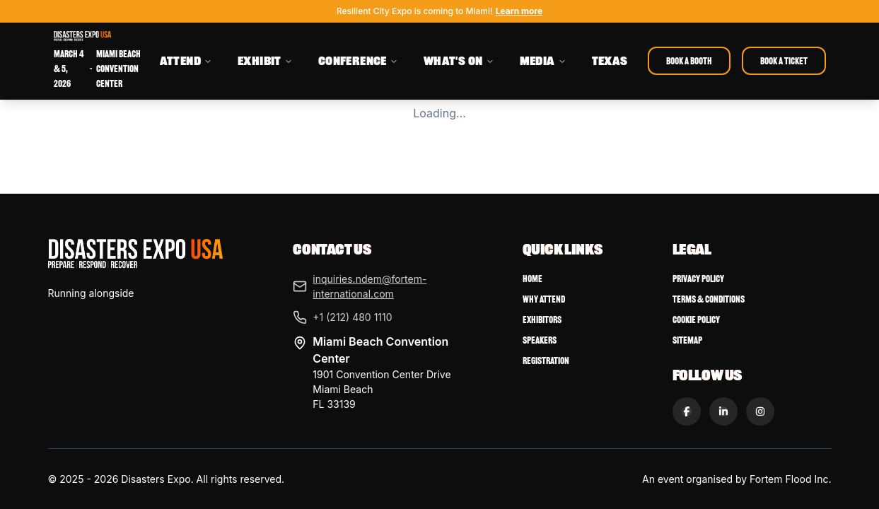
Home (532, 279)
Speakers (540, 340)
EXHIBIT (265, 61)
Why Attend (544, 299)
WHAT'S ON (459, 61)
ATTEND (186, 61)
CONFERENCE (358, 61)
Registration (546, 361)
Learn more (519, 11)
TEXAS (610, 61)
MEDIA (543, 61)
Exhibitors (542, 320)
